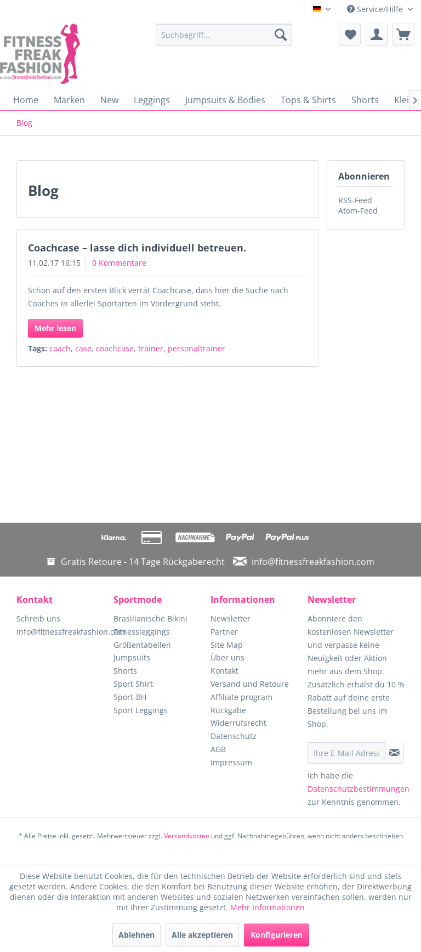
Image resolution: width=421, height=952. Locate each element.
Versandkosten (186, 836)
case (83, 348)
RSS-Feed (355, 200)
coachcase (115, 348)
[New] (109, 99)
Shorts (125, 670)
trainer (150, 348)
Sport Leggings (140, 710)
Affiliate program (241, 697)
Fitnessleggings (141, 631)
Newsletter (230, 618)
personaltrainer (196, 348)
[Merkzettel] (350, 35)
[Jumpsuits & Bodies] (225, 99)
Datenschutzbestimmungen (358, 788)
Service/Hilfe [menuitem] (376, 9)
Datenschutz (233, 736)
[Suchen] (280, 35)
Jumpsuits (131, 657)
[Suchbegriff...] (224, 35)
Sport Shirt (133, 684)
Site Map (226, 645)
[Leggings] (152, 99)
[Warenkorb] (403, 35)
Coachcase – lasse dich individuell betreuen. (137, 247)
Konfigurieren (277, 934)
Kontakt (224, 670)
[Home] (25, 99)
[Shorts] (365, 99)
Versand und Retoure (249, 684)
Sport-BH (129, 697)
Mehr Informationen (267, 907)
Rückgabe (228, 710)
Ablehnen (136, 934)
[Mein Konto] (377, 35)
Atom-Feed (358, 210)
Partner (224, 631)
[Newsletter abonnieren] (394, 753)
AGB (218, 749)
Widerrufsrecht (238, 723)
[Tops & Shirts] (308, 99)
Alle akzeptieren (202, 934)
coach (60, 348)
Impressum (231, 762)
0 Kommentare (119, 262)
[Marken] (69, 99)
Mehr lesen (55, 328)
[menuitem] (224, 35)
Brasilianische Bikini (150, 618)
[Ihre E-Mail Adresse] (346, 753)
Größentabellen (142, 645)
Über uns (227, 657)
